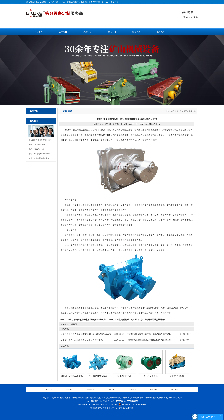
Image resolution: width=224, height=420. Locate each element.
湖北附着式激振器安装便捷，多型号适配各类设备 (149, 334)
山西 (108, 408)
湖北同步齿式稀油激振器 (72, 376)
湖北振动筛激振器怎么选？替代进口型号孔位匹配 (149, 340)
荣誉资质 (136, 32)
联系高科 (161, 32)
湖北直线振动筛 (177, 376)
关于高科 (63, 32)
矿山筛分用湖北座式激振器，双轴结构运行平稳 (82, 340)
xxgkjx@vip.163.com (42, 154)
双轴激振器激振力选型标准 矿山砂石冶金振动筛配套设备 (86, 334)
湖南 (120, 408)
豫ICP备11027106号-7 (109, 405)
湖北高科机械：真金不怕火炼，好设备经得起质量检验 (140, 319)
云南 (112, 408)
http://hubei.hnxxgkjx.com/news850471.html (140, 124)
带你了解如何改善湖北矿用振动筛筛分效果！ (87, 319)
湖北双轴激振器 (151, 376)
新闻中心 (112, 32)
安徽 (132, 408)
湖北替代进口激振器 (98, 376)
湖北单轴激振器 (124, 376)
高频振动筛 (66, 2)
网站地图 (174, 390)
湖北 (124, 408)
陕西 (104, 408)
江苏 (128, 408)
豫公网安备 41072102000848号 (132, 405)
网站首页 (39, 32)
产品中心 (87, 32)
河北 (116, 408)
